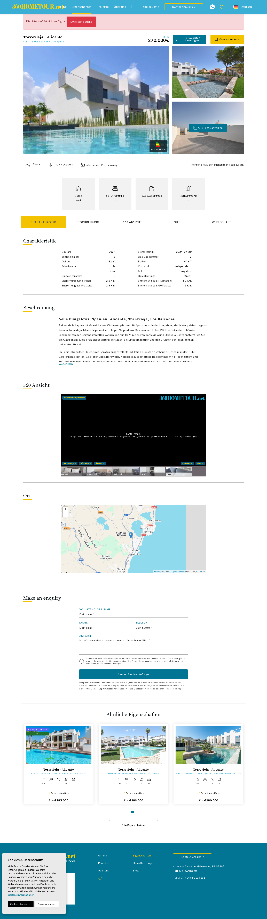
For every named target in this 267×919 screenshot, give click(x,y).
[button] (33, 165)
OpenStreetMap (178, 572)
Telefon (142, 622)
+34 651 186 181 (195, 870)
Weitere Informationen (21, 895)
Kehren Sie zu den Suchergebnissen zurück (217, 164)
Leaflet (157, 572)
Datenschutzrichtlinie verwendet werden (112, 661)
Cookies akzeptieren (20, 904)
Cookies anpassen (47, 904)
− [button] (65, 514)
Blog (136, 863)
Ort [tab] (177, 222)
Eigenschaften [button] (81, 7)
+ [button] (65, 509)
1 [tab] (132, 804)
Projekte (103, 7)
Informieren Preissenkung (99, 164)
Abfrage (85, 636)
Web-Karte (110, 913)
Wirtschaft (221, 222)
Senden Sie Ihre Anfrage (133, 674)
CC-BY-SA (200, 572)
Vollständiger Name (95, 609)
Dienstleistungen (143, 855)
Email (83, 622)
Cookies (97, 913)
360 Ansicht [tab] (132, 222)
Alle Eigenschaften (133, 817)
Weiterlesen (66, 363)
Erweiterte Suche (81, 21)
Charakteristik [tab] (43, 222)
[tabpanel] (58, 760)
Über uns (120, 7)
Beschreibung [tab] (88, 222)
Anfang (102, 848)
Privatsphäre (82, 913)
